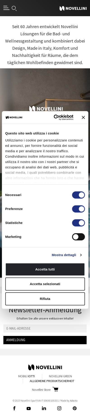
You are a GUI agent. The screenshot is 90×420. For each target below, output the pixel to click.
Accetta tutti (45, 269)
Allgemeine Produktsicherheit (52, 381)
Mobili (26, 376)
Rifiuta (45, 299)
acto (73, 400)
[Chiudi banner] (83, 117)
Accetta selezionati (45, 284)
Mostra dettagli (64, 255)
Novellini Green (60, 376)
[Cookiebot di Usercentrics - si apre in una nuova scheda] (55, 117)
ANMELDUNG (15, 340)
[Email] (45, 328)
